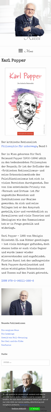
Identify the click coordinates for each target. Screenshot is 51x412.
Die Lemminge (7, 334)
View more (24, 405)
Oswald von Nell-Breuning (14, 338)
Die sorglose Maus (10, 330)
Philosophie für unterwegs (19, 146)
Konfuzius (6, 345)
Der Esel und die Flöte (12, 341)
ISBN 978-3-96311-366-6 (17, 281)
